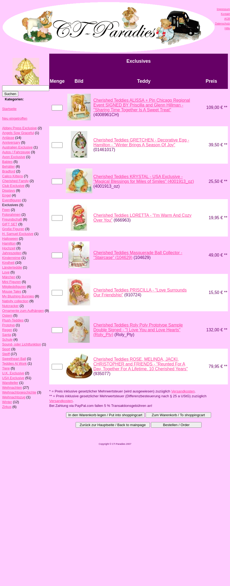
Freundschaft (12, 219)
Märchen (8, 277)
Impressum (223, 9)
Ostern (7, 315)
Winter (7, 402)
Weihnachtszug (13, 397)
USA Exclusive (13, 378)
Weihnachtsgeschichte (19, 392)
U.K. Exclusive (13, 373)
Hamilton (9, 243)
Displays (8, 190)
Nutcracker (10, 306)
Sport (6, 349)
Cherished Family (15, 181)
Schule (7, 339)
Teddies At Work (14, 363)
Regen (7, 330)
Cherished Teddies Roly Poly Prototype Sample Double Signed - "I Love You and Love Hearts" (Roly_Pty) (138, 330)
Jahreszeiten (12, 253)
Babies (7, 162)
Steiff (6, 354)
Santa (6, 335)
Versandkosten (183, 391)
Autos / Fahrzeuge (16, 152)
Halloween (10, 239)
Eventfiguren (11, 200)
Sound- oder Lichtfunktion (21, 344)
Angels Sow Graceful (18, 133)
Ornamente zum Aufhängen (23, 311)
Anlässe (8, 138)
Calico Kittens (12, 176)
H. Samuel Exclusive (17, 234)
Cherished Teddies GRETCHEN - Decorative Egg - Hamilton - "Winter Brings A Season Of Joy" (141, 142)
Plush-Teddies (12, 320)
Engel (6, 195)
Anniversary (11, 142)
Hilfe (227, 28)
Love (6, 272)
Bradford (8, 171)
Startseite (9, 109)
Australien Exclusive (17, 147)
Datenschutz (222, 23)
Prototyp (8, 325)
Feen (6, 210)
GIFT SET (9, 224)
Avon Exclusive (13, 157)
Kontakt (225, 14)
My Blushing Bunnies (18, 296)
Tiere (6, 368)
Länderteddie (12, 267)
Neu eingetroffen (14, 118)
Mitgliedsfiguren (14, 287)
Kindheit (8, 263)
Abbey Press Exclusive (19, 128)
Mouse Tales (11, 291)
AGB (227, 18)
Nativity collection (15, 301)
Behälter (8, 166)
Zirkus (6, 407)
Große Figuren (13, 229)
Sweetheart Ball (14, 359)
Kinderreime (11, 258)
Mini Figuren (11, 282)
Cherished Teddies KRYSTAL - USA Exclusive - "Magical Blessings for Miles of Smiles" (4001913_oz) (143, 179)
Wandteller (10, 383)
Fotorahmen (11, 215)
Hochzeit (8, 248)
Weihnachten (12, 388)
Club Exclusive (13, 186)
